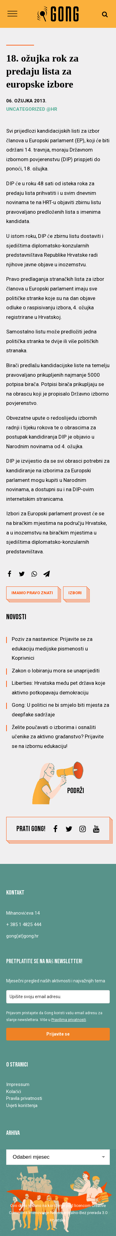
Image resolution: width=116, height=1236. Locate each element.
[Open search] (105, 14)
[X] (22, 574)
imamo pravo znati (32, 592)
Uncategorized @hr (31, 109)
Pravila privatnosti (24, 1098)
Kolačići (13, 1091)
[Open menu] (12, 14)
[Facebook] (9, 574)
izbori (75, 592)
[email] (58, 996)
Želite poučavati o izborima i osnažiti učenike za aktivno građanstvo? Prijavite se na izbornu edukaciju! (58, 736)
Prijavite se (58, 1034)
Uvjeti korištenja (21, 1105)
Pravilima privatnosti (68, 1020)
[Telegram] (46, 574)
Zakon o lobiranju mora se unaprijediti (56, 670)
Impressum (17, 1084)
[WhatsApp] (34, 574)
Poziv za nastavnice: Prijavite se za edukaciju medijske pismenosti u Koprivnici (52, 648)
